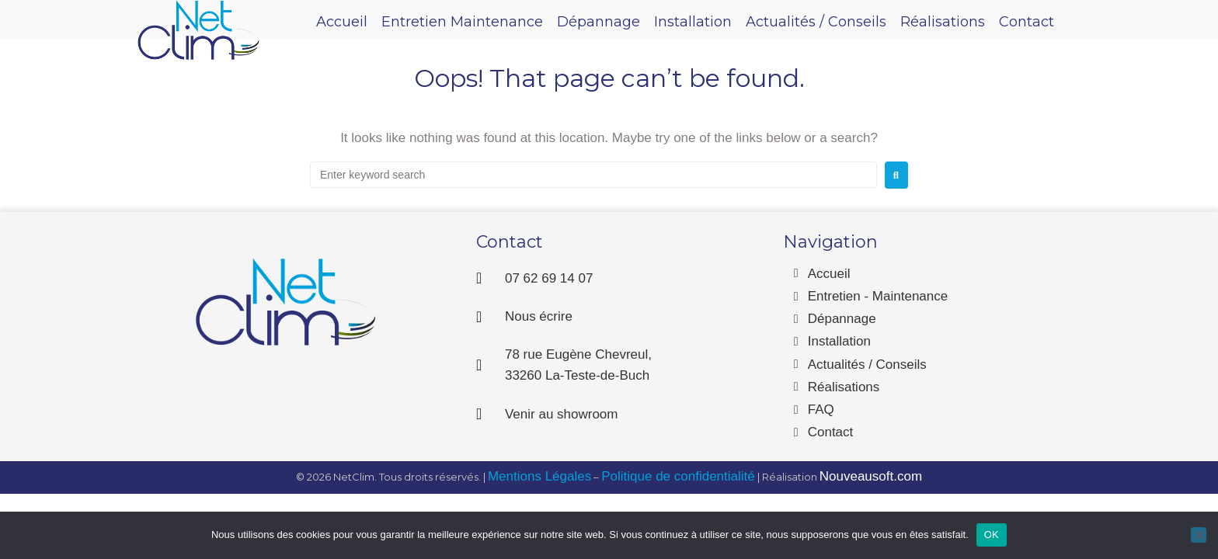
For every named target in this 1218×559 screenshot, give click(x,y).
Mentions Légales (539, 476)
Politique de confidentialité (678, 476)
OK (991, 534)
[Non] (1198, 535)
